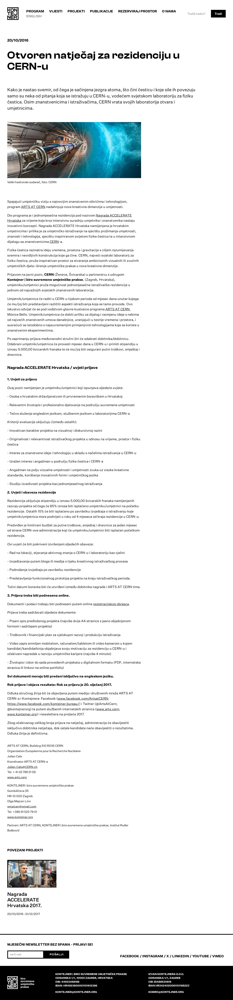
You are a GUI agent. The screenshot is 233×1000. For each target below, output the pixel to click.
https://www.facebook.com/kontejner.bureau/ (43, 704)
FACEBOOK (129, 956)
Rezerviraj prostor (137, 11)
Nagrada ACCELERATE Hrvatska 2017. (24, 899)
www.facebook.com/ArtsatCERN (83, 698)
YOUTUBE (200, 956)
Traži (218, 14)
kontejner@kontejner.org (76, 991)
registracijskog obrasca (111, 604)
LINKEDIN (180, 956)
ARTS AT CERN (33, 207)
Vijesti (55, 11)
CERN (54, 242)
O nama (169, 11)
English (34, 16)
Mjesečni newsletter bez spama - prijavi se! (50, 944)
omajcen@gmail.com (21, 806)
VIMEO (218, 956)
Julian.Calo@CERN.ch (22, 767)
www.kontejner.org (22, 714)
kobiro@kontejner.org (166, 991)
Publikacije (101, 11)
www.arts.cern (107, 709)
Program (35, 11)
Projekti (76, 11)
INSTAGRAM (152, 956)
